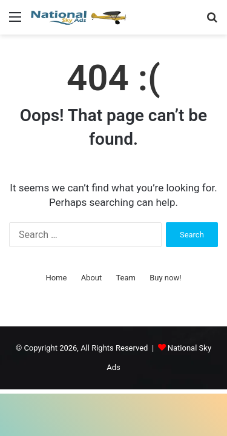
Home (56, 277)
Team (126, 277)
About (91, 277)
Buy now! (165, 277)
